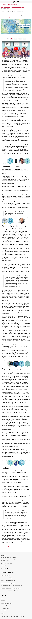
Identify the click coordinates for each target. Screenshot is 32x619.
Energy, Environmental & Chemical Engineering (11, 585)
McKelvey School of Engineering (10, 4)
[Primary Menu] (2, 4)
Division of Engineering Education (8, 580)
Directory (3, 600)
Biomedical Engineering (6, 575)
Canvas (2, 598)
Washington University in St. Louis (8, 557)
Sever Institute (4, 590)
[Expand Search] (30, 4)
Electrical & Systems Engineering (8, 583)
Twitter (15, 39)
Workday (3, 613)
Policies (22, 616)
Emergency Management (6, 603)
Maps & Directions (5, 608)
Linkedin (19, 39)
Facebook (11, 39)
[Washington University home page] (16, 2)
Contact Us (3, 565)
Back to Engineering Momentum (11, 546)
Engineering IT (4, 605)
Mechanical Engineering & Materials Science (10, 588)
